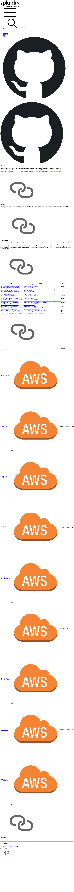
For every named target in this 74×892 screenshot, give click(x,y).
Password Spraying (27, 299)
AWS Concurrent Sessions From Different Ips (10, 291)
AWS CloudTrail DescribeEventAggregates (6, 679)
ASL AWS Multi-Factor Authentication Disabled (10, 288)
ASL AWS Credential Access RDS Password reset (10, 287)
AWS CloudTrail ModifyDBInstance (4, 780)
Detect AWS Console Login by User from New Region (11, 313)
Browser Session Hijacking (29, 284)
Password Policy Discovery (29, 298)
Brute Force (26, 287)
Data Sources (8, 854)
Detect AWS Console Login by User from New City (11, 310)
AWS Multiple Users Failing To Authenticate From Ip (11, 303)
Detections (7, 853)
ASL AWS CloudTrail (5, 375)
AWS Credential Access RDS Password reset (9, 297)
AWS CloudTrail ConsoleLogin (4, 477)
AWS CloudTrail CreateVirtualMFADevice (6, 527)
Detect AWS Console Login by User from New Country (12, 311)
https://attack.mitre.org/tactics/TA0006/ (10, 839)
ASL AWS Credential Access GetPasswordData (10, 286)
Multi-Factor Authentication (29, 288)
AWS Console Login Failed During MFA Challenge (11, 292)
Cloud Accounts (35, 286)
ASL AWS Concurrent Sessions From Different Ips (11, 284)
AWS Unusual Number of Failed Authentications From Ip (12, 307)
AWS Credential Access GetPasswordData (9, 295)
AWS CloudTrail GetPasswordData (4, 729)
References (7, 855)
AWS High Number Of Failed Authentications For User (11, 298)
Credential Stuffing (35, 299)
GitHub (5, 843)
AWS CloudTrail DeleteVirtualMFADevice (6, 628)
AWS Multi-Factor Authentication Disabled (9, 301)
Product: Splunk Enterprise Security (54, 171)
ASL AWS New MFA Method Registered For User (10, 290)
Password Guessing (27, 286)
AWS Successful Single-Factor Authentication (10, 306)
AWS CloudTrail (4, 426)
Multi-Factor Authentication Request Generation (51, 288)
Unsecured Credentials (28, 309)
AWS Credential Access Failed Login (8, 294)
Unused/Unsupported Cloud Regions (31, 310)
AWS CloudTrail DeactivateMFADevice (5, 578)
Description (7, 851)
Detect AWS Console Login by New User (9, 309)
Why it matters (8, 852)
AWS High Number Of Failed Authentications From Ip (11, 299)
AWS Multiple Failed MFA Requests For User (10, 302)
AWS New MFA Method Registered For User (10, 305)
